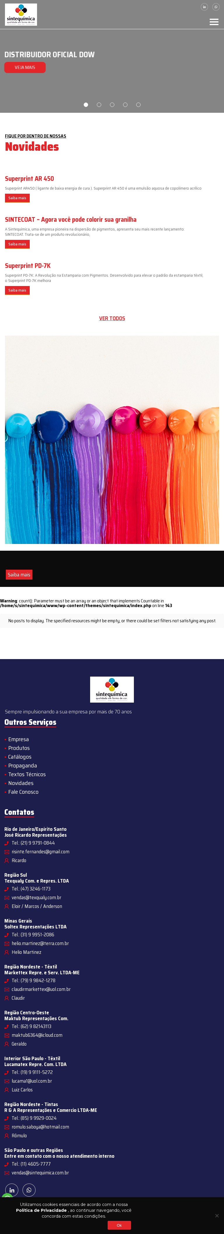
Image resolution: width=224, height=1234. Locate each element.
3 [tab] (112, 105)
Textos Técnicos (27, 774)
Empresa (18, 739)
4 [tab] (125, 105)
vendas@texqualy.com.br (36, 897)
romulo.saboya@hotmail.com (40, 1127)
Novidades (21, 783)
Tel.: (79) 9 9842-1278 (33, 980)
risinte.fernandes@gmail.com (40, 852)
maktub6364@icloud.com (37, 1035)
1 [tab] (86, 105)
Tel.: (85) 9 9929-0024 (34, 1118)
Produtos (19, 748)
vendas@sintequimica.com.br (40, 1173)
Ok (119, 1225)
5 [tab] (138, 105)
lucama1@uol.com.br (32, 1081)
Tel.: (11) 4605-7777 (31, 1164)
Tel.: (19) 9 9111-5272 (32, 1072)
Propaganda (22, 765)
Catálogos (20, 757)
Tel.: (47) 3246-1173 (31, 889)
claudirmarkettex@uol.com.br (41, 989)
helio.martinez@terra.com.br (40, 943)
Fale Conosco (23, 792)
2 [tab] (99, 105)
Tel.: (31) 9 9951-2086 (33, 934)
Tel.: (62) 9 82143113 (31, 1026)
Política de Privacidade (41, 1210)
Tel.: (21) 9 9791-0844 (33, 843)
